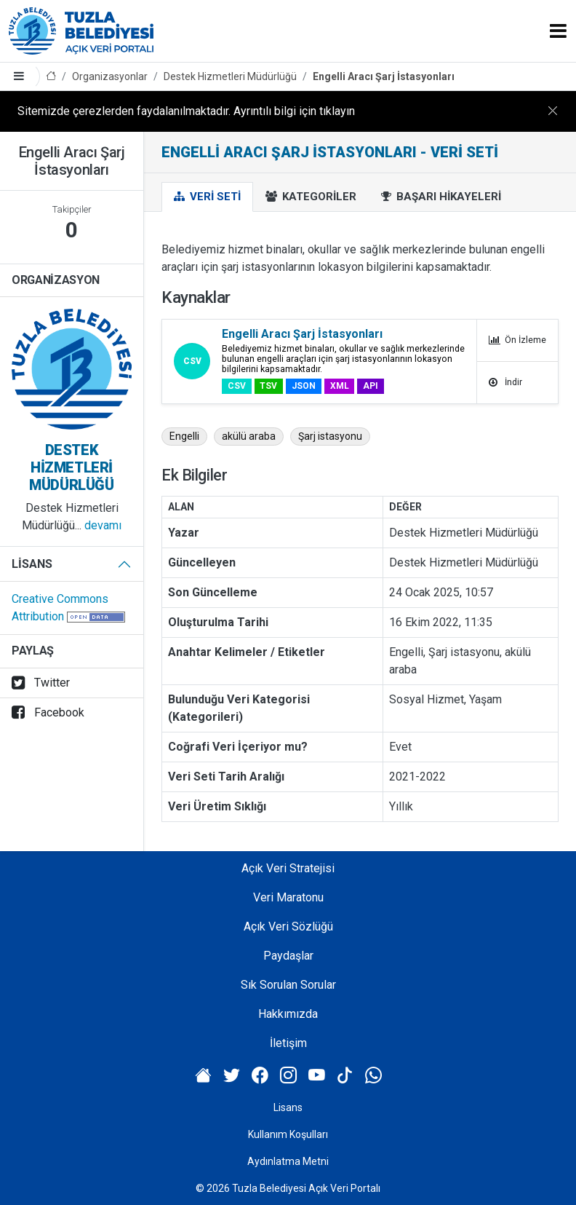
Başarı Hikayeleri (441, 196)
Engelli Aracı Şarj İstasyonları (384, 76)
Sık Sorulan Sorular (288, 985)
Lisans (32, 564)
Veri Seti (207, 196)
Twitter (41, 683)
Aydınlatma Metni (288, 1161)
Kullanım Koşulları (288, 1134)
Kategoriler (310, 196)
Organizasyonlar (110, 76)
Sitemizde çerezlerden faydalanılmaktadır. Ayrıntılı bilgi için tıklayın (186, 111)
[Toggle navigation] (558, 31)
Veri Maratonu (288, 897)
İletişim (288, 1043)
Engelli (184, 436)
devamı (102, 525)
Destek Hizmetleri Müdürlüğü (230, 76)
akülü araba (249, 436)
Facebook (48, 712)
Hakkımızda (288, 1014)
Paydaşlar (288, 956)
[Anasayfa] (51, 77)
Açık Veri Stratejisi (288, 868)
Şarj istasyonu (330, 436)
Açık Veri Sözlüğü (288, 926)
